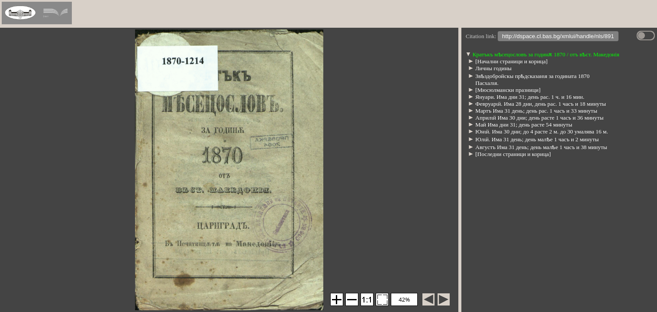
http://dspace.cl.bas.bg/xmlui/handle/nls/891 (558, 37)
